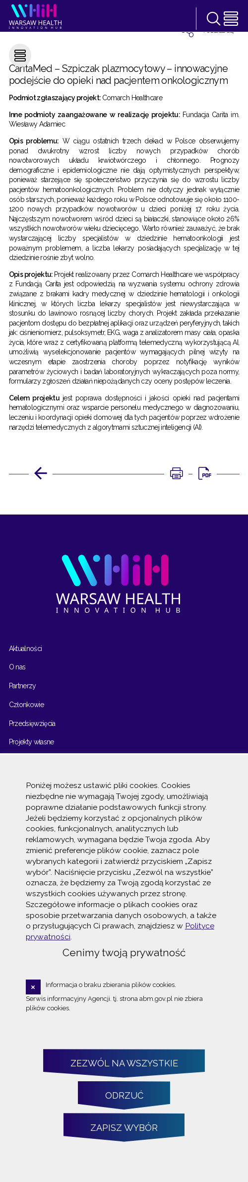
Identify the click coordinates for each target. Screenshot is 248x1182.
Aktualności (25, 649)
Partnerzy (22, 686)
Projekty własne (31, 742)
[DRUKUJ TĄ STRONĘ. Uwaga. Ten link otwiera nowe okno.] (176, 473)
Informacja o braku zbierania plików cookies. (111, 984)
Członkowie (26, 705)
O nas (17, 667)
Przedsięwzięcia (32, 723)
